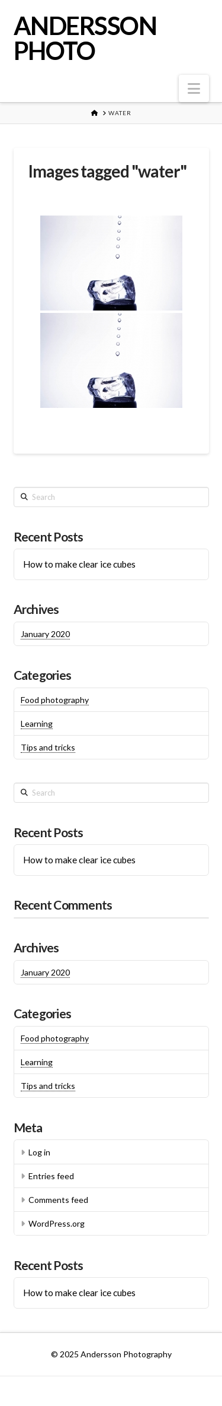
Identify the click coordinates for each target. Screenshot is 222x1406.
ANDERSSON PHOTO (85, 38)
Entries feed (51, 1176)
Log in (39, 1152)
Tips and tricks (48, 747)
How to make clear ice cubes (79, 564)
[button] (194, 88)
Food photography (55, 700)
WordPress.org (56, 1223)
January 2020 (45, 634)
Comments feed (58, 1200)
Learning (37, 723)
